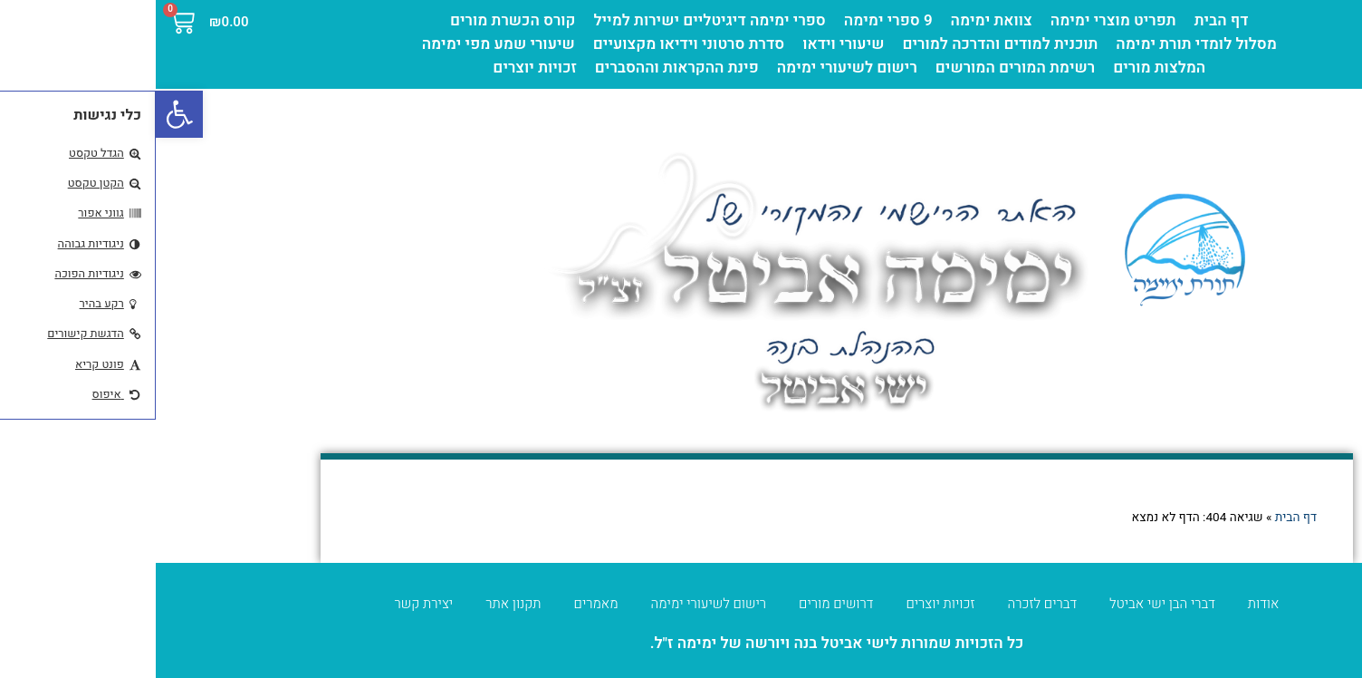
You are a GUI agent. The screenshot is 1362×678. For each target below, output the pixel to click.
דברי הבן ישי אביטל (1007, 604)
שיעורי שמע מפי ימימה (342, 44)
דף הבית (1066, 20)
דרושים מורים (680, 604)
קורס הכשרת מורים (357, 20)
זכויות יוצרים (378, 67)
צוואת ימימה (836, 20)
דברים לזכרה (887, 604)
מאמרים (440, 604)
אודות (1108, 604)
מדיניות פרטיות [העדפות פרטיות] (1291, 645)
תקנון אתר (357, 604)
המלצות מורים (1003, 67)
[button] (23, 114)
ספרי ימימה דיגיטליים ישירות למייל (554, 20)
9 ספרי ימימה (732, 20)
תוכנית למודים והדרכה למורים (844, 44)
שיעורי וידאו (687, 44)
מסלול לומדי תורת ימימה (1040, 44)
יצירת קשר (268, 604)
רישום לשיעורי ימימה (691, 67)
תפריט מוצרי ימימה (958, 20)
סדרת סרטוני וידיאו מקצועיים (532, 44)
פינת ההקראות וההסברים (521, 67)
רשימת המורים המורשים (859, 67)
